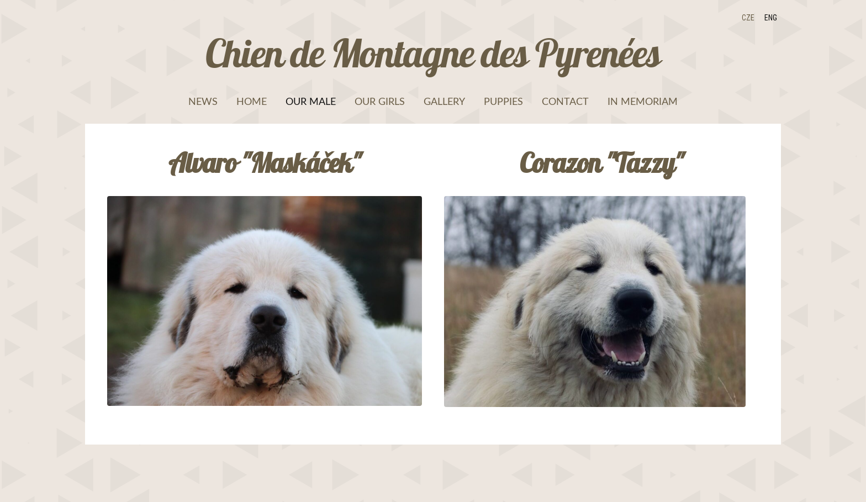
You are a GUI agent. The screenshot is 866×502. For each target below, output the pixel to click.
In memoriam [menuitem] (643, 101)
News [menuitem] (203, 101)
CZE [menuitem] (748, 17)
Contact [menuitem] (565, 101)
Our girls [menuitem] (380, 101)
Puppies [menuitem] (503, 101)
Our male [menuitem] (311, 101)
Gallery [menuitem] (444, 101)
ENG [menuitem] (770, 17)
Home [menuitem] (251, 101)
